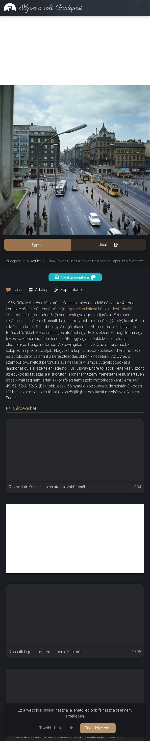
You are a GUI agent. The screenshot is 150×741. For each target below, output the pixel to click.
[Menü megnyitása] (143, 8)
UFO (94, 344)
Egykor (37, 245)
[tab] (16, 289)
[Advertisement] (75, 50)
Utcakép (108, 244)
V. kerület (34, 261)
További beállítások (56, 728)
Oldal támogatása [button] (75, 277)
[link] (41, 8)
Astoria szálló (23, 320)
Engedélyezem (98, 728)
